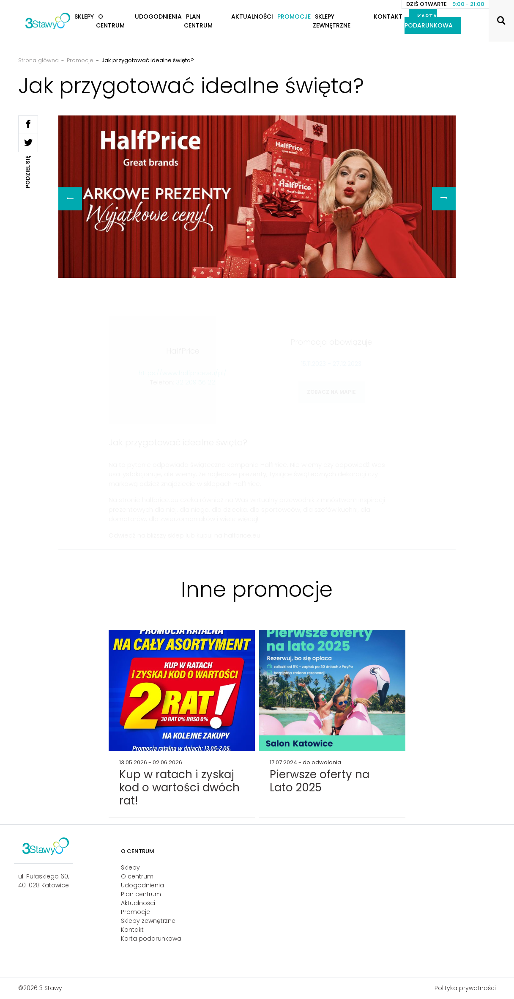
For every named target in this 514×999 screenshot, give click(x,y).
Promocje (294, 16)
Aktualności (252, 16)
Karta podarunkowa (429, 21)
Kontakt (388, 16)
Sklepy (130, 867)
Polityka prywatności (465, 988)
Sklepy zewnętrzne (331, 21)
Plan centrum (198, 21)
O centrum (110, 21)
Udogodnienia (158, 16)
